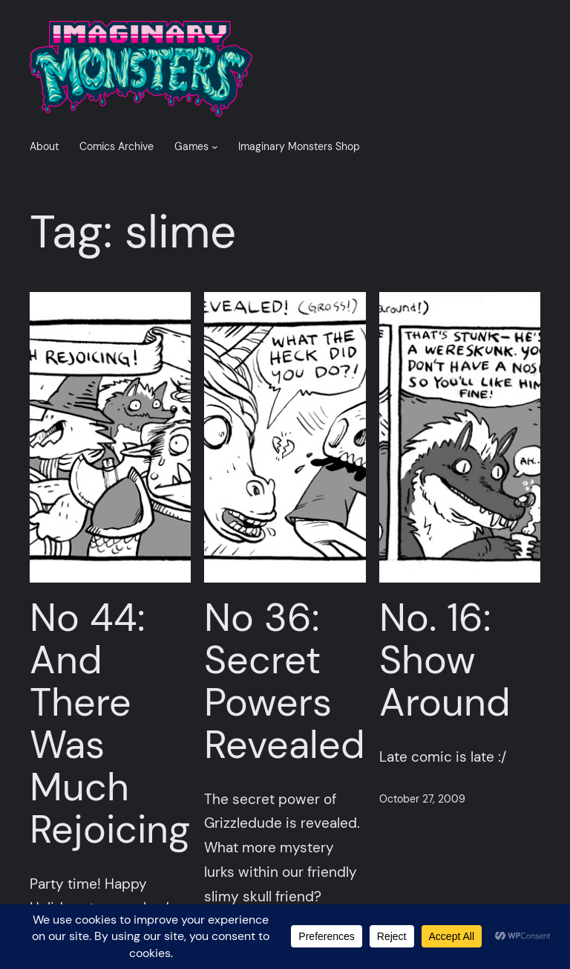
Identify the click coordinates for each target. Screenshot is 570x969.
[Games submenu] (215, 146)
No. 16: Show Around (445, 661)
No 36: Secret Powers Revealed (284, 682)
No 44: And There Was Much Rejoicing (110, 724)
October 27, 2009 (422, 799)
